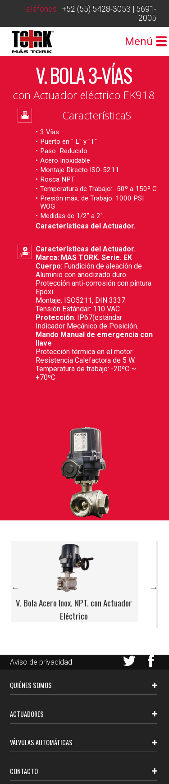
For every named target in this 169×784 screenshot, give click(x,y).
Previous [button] (15, 587)
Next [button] (153, 587)
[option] (84, 582)
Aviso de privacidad (41, 662)
